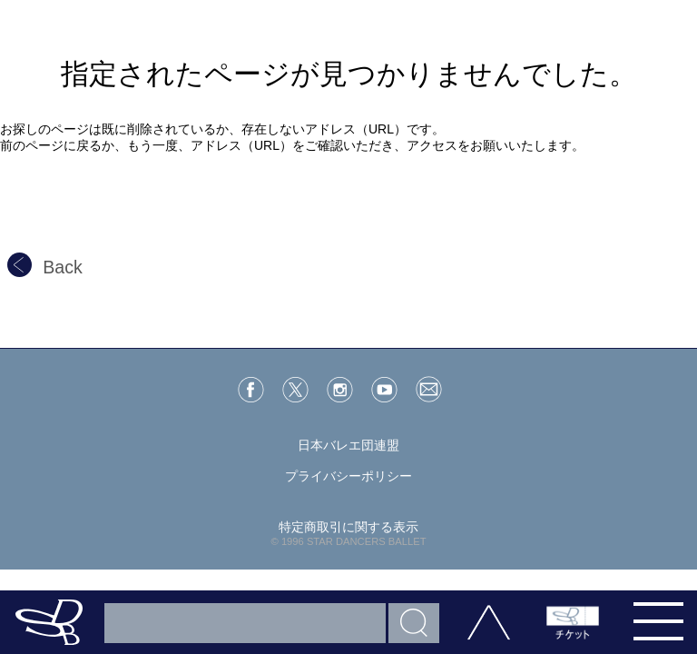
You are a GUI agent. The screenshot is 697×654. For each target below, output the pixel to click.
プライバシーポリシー (348, 476)
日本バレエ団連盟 (348, 445)
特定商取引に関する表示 (348, 527)
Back (45, 267)
